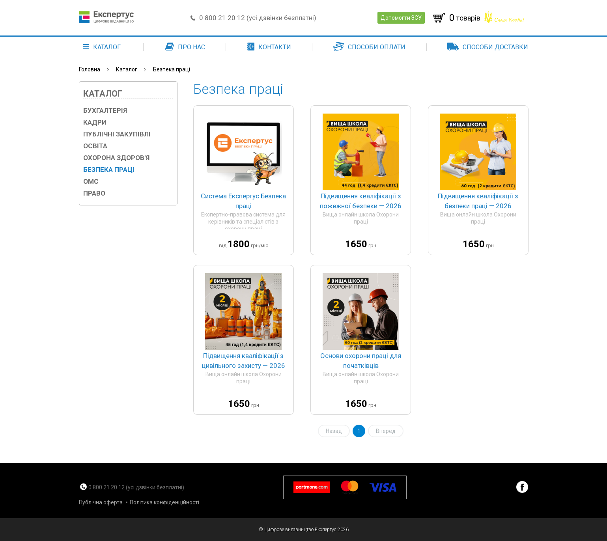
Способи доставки (487, 47)
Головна (89, 69)
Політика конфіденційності (164, 502)
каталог (102, 47)
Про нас (185, 47)
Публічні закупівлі (117, 134)
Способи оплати (369, 47)
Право (94, 193)
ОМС (91, 181)
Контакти (269, 47)
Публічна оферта (101, 502)
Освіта (95, 146)
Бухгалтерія (105, 110)
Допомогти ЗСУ (401, 18)
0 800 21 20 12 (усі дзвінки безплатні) (258, 18)
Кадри (94, 122)
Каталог (126, 69)
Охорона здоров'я (116, 158)
